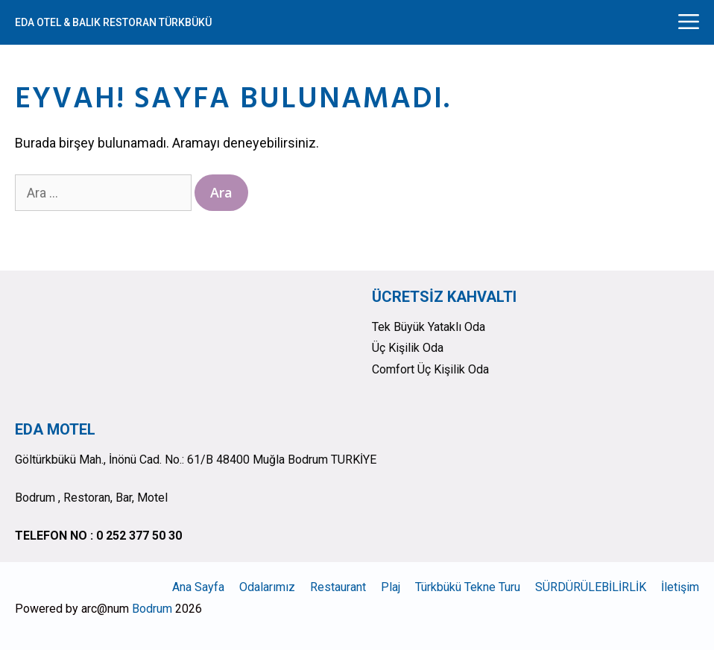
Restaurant (338, 587)
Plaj (390, 587)
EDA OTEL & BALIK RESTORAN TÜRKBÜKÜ (113, 22)
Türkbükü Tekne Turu (467, 587)
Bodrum (152, 609)
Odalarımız (267, 587)
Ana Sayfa (198, 587)
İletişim (680, 587)
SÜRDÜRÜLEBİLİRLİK (590, 587)
